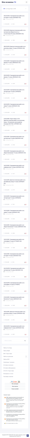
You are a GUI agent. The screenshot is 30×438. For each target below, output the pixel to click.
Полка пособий (15, 388)
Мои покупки (15, 386)
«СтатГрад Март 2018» (9, 19)
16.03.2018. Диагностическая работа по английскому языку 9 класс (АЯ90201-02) (14, 181)
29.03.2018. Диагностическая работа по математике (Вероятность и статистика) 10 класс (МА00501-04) (14, 32)
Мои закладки (15, 383)
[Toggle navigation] (26, 2)
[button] (15, 8)
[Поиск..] (14, 341)
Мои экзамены (9, 2)
